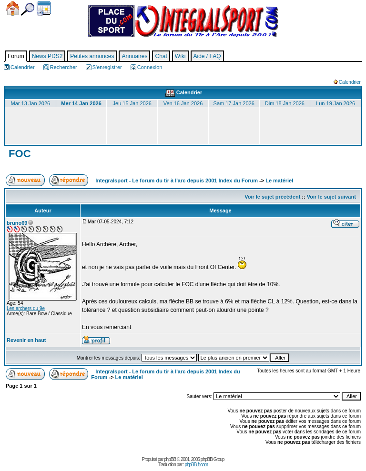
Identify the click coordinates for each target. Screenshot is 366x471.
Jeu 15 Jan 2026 (132, 103)
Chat (161, 56)
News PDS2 (47, 56)
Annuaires (134, 56)
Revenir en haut (26, 340)
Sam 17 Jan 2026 (234, 103)
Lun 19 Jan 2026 (335, 103)
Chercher (27, 9)
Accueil (12, 8)
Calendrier (44, 8)
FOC (18, 154)
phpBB (170, 459)
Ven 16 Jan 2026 (183, 103)
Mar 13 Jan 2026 (31, 103)
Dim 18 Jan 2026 (285, 103)
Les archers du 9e (26, 308)
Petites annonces (92, 56)
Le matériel (279, 180)
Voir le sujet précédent (272, 197)
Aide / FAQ (207, 56)
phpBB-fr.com (196, 464)
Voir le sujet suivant (331, 197)
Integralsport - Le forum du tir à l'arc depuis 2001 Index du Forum (176, 180)
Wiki (180, 56)
